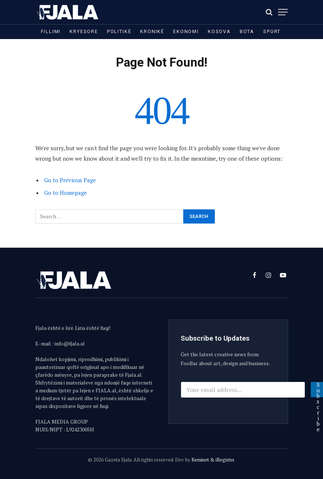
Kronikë (152, 31)
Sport (272, 31)
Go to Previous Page (70, 180)
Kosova (219, 31)
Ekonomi (186, 31)
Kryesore (84, 31)
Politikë (119, 31)
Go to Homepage (65, 192)
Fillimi (51, 31)
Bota (247, 31)
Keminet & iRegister (212, 459)
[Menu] (283, 12)
